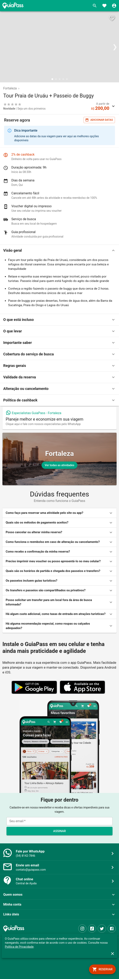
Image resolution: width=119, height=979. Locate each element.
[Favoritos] (104, 5)
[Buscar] (95, 5)
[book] (102, 969)
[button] (59, 250)
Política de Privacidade (19, 946)
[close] (112, 953)
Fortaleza (10, 88)
